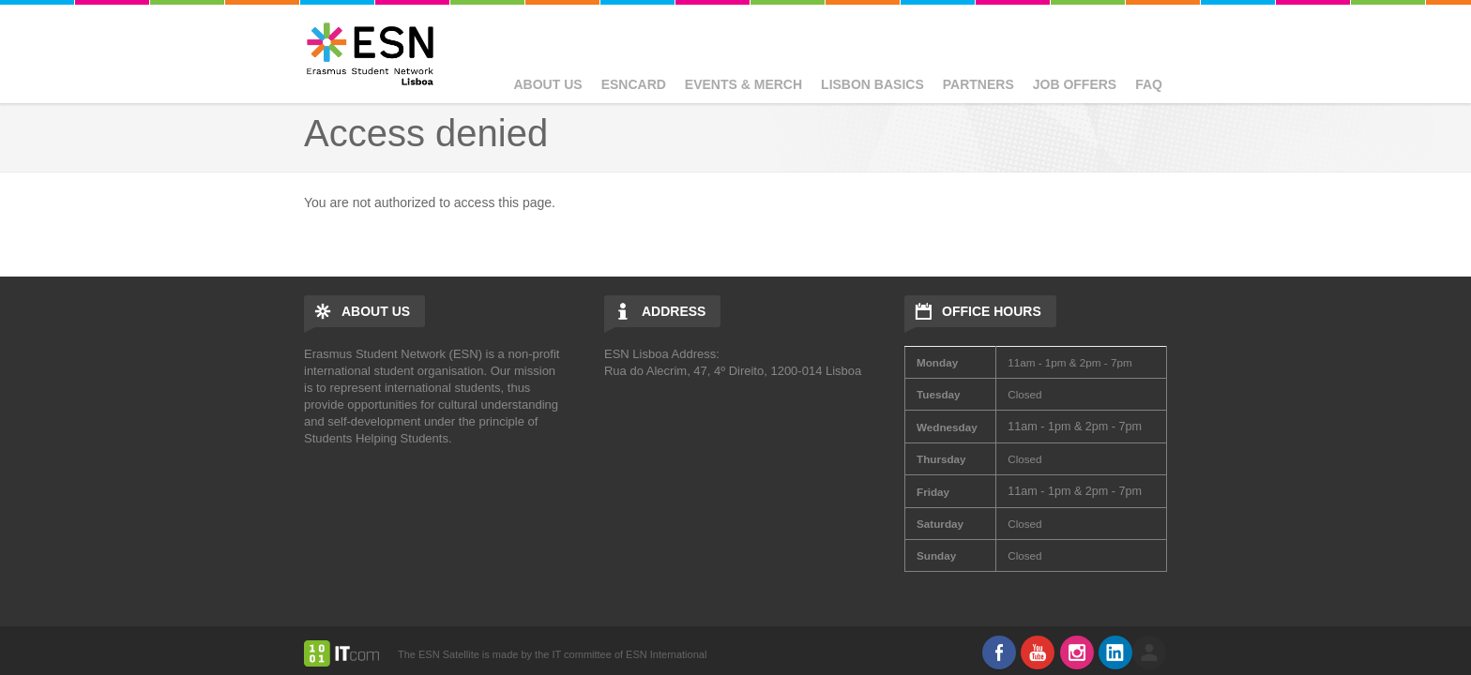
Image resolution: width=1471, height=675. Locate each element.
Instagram (1077, 652)
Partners (978, 84)
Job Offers (1074, 84)
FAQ (1148, 84)
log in (1149, 652)
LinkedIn (1115, 652)
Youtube (1037, 652)
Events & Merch (743, 84)
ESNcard (633, 84)
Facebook (999, 652)
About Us (548, 84)
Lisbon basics (872, 84)
